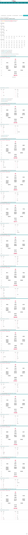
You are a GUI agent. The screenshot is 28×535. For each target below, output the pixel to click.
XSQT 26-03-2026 (13, 202)
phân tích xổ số (5, 51)
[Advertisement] (11, 82)
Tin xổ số (25, 2)
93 (6, 47)
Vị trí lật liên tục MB (3, 15)
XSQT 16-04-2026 (13, 103)
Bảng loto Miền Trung (2, 124)
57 (24, 42)
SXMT (1, 458)
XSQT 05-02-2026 (14, 425)
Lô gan (12, 2)
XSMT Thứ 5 (3, 57)
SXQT (9, 425)
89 (6, 30)
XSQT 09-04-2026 (13, 138)
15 (6, 36)
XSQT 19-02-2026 (14, 361)
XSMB (1, 2)
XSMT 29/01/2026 (8, 458)
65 (24, 36)
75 (14, 44)
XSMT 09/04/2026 (8, 140)
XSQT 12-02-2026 (14, 393)
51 (14, 42)
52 (16, 42)
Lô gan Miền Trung (6, 50)
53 (19, 42)
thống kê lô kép (4, 101)
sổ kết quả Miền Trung (6, 135)
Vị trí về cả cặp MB (9, 15)
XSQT (8, 103)
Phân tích (21, 2)
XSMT (4, 2)
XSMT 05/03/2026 (8, 299)
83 (24, 44)
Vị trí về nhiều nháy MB (15, 15)
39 (11, 42)
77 (19, 44)
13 (1, 24)
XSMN (6, 2)
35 (11, 36)
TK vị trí (15, 2)
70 (11, 44)
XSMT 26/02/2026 (8, 331)
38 (19, 36)
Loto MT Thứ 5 (7, 124)
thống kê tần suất (4, 136)
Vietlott (9, 2)
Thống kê (18, 2)
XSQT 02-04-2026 (13, 170)
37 (16, 36)
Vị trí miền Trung (26, 15)
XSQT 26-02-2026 (13, 329)
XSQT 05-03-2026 (13, 297)
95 (14, 47)
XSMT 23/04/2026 (8, 57)
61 (6, 44)
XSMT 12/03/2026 (8, 267)
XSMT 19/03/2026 (8, 235)
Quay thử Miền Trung (3, 52)
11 (1, 30)
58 (1, 44)
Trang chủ (1, 17)
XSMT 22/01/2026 (8, 490)
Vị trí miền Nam (21, 15)
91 (1, 47)
